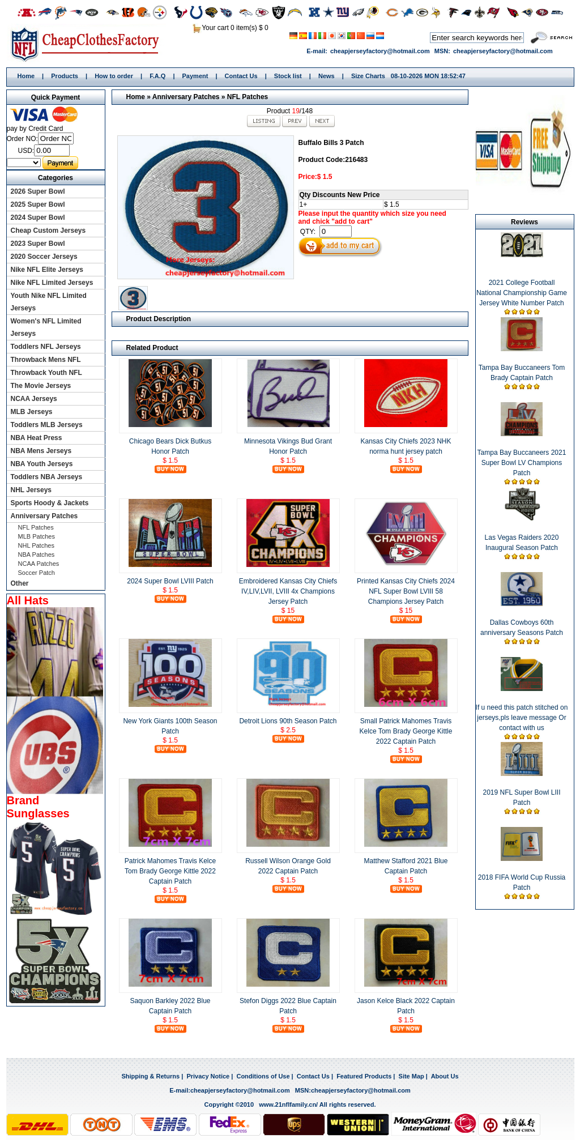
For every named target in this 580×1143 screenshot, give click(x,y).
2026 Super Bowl (38, 191)
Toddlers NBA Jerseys (47, 477)
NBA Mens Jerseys (41, 451)
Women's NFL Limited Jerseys (46, 327)
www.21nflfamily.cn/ (288, 1104)
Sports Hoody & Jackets (50, 503)
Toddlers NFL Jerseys (46, 347)
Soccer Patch (36, 572)
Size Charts (368, 75)
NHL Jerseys (31, 490)
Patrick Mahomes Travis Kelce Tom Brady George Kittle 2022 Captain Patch (170, 871)
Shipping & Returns (150, 1076)
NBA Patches (36, 554)
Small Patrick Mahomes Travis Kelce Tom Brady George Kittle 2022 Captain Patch (406, 731)
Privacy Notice (207, 1076)
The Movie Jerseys (41, 386)
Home (88, 43)
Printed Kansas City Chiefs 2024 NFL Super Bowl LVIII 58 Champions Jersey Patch (406, 591)
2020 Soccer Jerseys (44, 257)
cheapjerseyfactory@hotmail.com (380, 51)
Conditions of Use (262, 1076)
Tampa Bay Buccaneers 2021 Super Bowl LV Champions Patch (521, 463)
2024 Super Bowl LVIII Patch (170, 581)
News (326, 75)
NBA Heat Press (36, 438)
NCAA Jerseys (34, 399)
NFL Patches (247, 97)
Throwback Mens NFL (46, 360)
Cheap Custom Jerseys (48, 230)
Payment (195, 75)
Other (20, 583)
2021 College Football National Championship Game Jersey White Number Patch (521, 293)
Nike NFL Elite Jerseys (47, 270)
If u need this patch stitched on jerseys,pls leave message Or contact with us (522, 717)
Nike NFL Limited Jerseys (52, 283)
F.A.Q (157, 75)
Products (64, 75)
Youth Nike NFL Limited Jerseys (49, 302)
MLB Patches (36, 536)
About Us (445, 1076)
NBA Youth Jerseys (42, 464)
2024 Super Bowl (38, 217)
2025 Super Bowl (38, 204)
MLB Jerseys (32, 412)
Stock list (288, 75)
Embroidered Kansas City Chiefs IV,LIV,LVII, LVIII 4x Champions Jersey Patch (288, 591)
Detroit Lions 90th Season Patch (287, 721)
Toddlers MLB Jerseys (47, 425)
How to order (114, 75)
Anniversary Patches (186, 97)
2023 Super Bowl (38, 244)
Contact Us (241, 75)
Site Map (411, 1076)
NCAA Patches (38, 563)
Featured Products (363, 1076)
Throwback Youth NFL (46, 373)
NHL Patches (36, 545)
